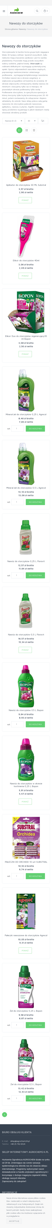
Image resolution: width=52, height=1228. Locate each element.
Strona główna (11, 29)
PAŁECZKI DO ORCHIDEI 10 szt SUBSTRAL (26, 862)
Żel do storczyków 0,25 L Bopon (26, 1011)
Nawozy (22, 29)
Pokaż (25, 200)
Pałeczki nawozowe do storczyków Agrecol (26, 935)
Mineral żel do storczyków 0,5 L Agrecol (26, 488)
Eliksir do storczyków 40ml (26, 260)
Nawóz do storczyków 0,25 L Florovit (26, 561)
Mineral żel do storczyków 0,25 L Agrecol (26, 414)
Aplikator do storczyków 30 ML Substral (26, 185)
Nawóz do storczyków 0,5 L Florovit (26, 634)
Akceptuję (14, 1221)
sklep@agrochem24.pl (20, 1141)
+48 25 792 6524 (17, 1144)
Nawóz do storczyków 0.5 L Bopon (26, 710)
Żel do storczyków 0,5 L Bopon (26, 1084)
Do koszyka (35, 428)
